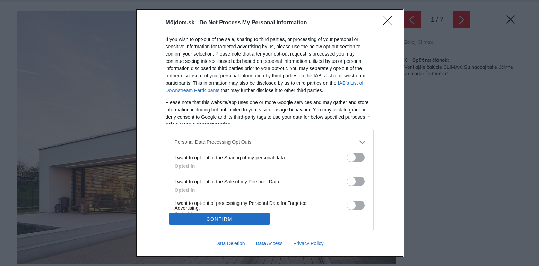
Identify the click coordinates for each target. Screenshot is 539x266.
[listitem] (270, 142)
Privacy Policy (308, 243)
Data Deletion (230, 243)
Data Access (268, 243)
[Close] (389, 23)
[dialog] (269, 133)
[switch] (356, 157)
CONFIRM (220, 219)
